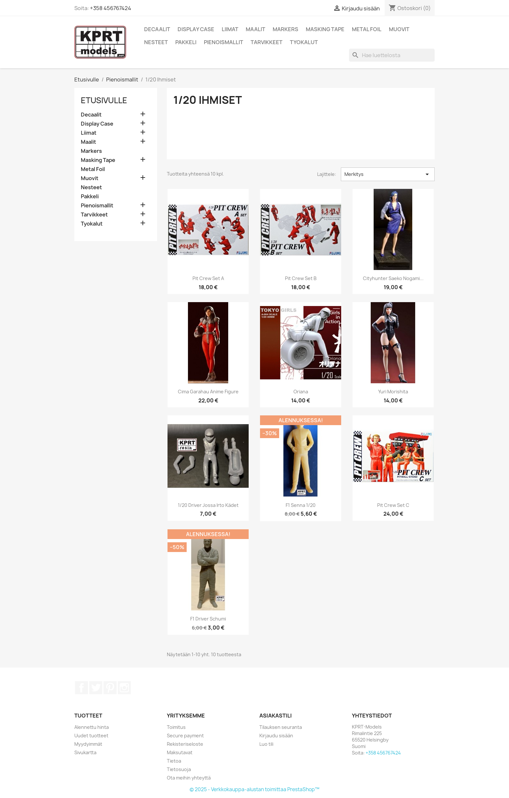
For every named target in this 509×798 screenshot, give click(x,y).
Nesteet (156, 42)
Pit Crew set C (393, 505)
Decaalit (157, 29)
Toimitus (176, 727)
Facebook (81, 687)
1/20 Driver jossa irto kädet (208, 505)
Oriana (300, 391)
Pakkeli (185, 42)
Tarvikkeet (266, 42)
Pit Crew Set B (301, 278)
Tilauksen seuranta (280, 727)
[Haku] (392, 55)
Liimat (230, 29)
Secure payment (185, 735)
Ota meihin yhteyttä (189, 778)
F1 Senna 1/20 (301, 505)
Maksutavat (179, 752)
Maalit (255, 29)
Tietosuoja (179, 769)
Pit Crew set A (208, 278)
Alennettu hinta (91, 727)
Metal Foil (366, 29)
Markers (285, 29)
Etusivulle (104, 100)
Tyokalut (304, 42)
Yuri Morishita (393, 391)
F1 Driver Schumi (208, 619)
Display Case (196, 29)
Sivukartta (85, 752)
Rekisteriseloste (185, 744)
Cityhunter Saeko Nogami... (393, 278)
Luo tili (266, 744)
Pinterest (110, 687)
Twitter (95, 687)
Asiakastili (275, 715)
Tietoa (174, 761)
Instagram (124, 687)
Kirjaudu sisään (276, 735)
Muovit (399, 29)
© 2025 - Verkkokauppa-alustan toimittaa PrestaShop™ (254, 789)
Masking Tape (325, 29)
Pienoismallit (223, 42)
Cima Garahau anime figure (208, 391)
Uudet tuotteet (91, 735)
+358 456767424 (110, 8)
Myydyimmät (88, 744)
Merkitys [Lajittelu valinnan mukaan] (387, 174)
